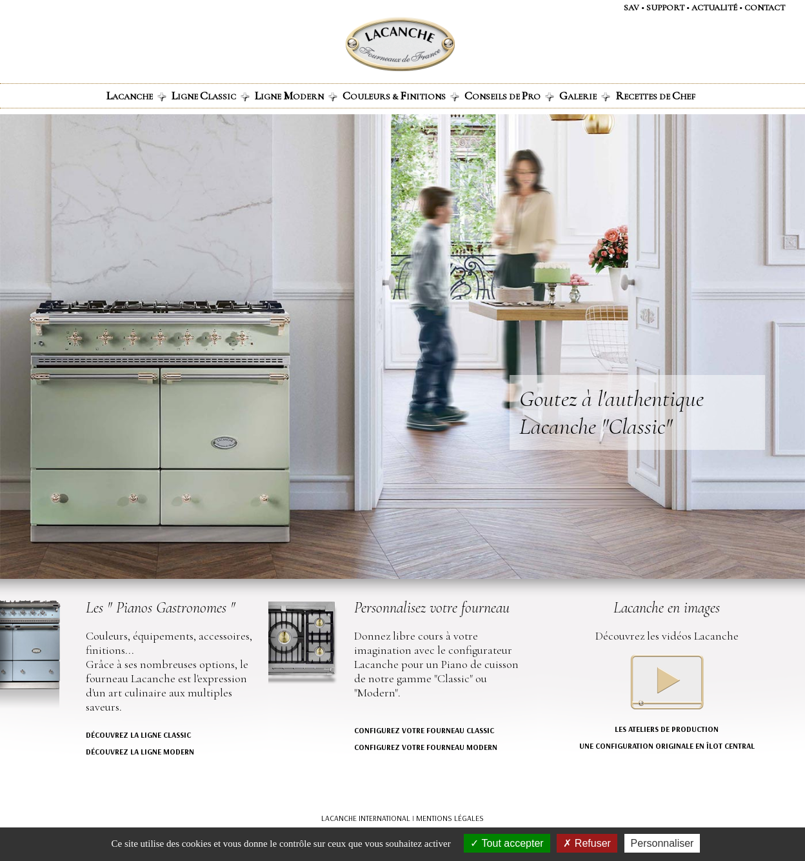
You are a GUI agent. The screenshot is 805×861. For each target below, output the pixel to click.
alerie (584, 95)
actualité (714, 8)
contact (764, 8)
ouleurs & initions (401, 95)
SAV (631, 8)
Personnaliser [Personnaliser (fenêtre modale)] (662, 843)
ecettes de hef (655, 95)
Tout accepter (506, 843)
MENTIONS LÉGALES (450, 818)
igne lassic (211, 95)
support (665, 8)
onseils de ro (509, 95)
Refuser (586, 843)
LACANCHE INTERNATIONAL (365, 818)
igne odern (296, 95)
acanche (136, 95)
